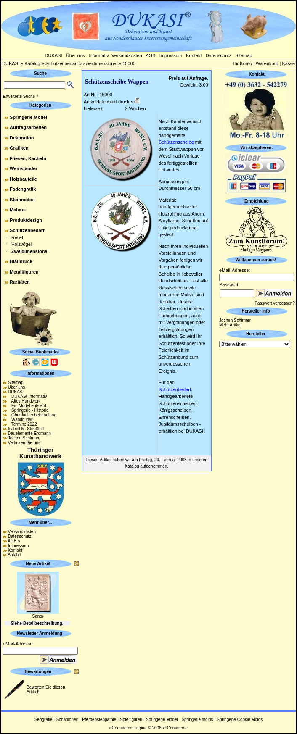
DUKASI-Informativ (27, 396)
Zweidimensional (100, 63)
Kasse (288, 63)
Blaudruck (21, 261)
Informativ (99, 55)
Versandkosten (126, 55)
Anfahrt (14, 554)
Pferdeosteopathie (99, 719)
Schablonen (67, 719)
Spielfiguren (131, 719)
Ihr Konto (242, 63)
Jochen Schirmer (24, 438)
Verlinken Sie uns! (25, 442)
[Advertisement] (256, 475)
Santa (37, 616)
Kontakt (194, 55)
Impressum (170, 55)
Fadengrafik (23, 189)
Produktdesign (26, 220)
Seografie (43, 719)
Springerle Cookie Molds (240, 719)
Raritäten (20, 281)
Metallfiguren (24, 271)
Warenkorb (267, 63)
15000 (128, 63)
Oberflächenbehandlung (32, 415)
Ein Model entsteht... (29, 405)
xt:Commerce (174, 728)
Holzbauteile (23, 179)
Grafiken (19, 147)
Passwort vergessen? (275, 303)
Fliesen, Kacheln (28, 158)
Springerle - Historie (28, 410)
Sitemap (243, 55)
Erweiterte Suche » (21, 96)
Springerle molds (197, 719)
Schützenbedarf (61, 63)
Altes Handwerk (24, 401)
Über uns (75, 55)
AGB (150, 55)
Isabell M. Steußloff (26, 428)
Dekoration (22, 137)
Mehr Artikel (230, 325)
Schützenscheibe (176, 142)
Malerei (18, 209)
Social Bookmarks (40, 352)
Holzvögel (21, 244)
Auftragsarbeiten (28, 127)
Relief (17, 237)
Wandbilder (20, 419)
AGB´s (14, 541)
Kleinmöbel (22, 199)
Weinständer (23, 168)
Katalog (32, 63)
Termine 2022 (22, 424)
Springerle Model (28, 117)
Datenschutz (218, 55)
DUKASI (53, 55)
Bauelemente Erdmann (29, 433)
